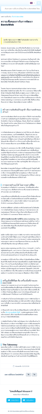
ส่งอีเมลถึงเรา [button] (30, 400)
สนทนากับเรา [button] (15, 400)
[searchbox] (21, 8)
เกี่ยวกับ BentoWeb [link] (17, 16)
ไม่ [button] (34, 374)
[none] (32, 3)
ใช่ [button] (28, 374)
